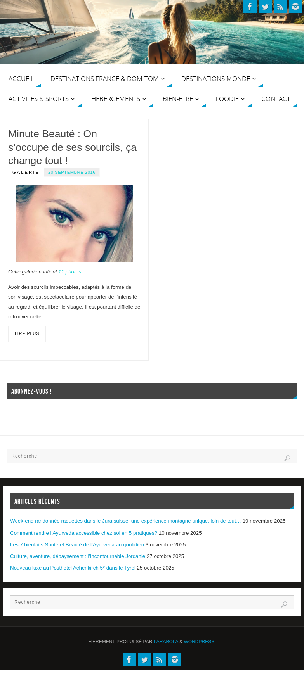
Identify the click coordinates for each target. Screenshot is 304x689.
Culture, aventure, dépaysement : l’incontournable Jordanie (77, 556)
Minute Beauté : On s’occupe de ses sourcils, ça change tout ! (72, 147)
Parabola (166, 641)
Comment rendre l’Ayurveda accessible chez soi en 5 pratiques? (83, 533)
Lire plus (27, 333)
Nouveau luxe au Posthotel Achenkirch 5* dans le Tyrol (72, 568)
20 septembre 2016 (72, 172)
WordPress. (200, 641)
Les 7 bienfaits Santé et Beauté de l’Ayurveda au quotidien (77, 544)
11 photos (69, 272)
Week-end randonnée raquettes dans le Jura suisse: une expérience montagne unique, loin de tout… (125, 521)
